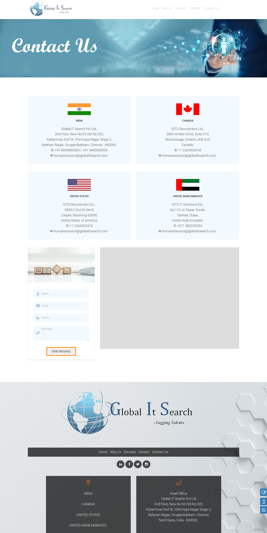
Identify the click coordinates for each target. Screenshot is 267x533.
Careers (195, 8)
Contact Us (212, 8)
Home (155, 8)
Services (181, 8)
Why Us (167, 8)
